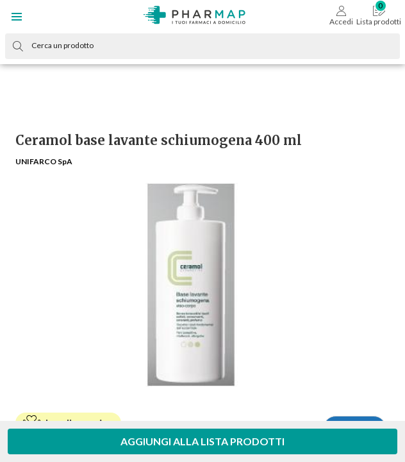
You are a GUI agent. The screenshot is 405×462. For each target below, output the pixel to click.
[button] (16, 16)
